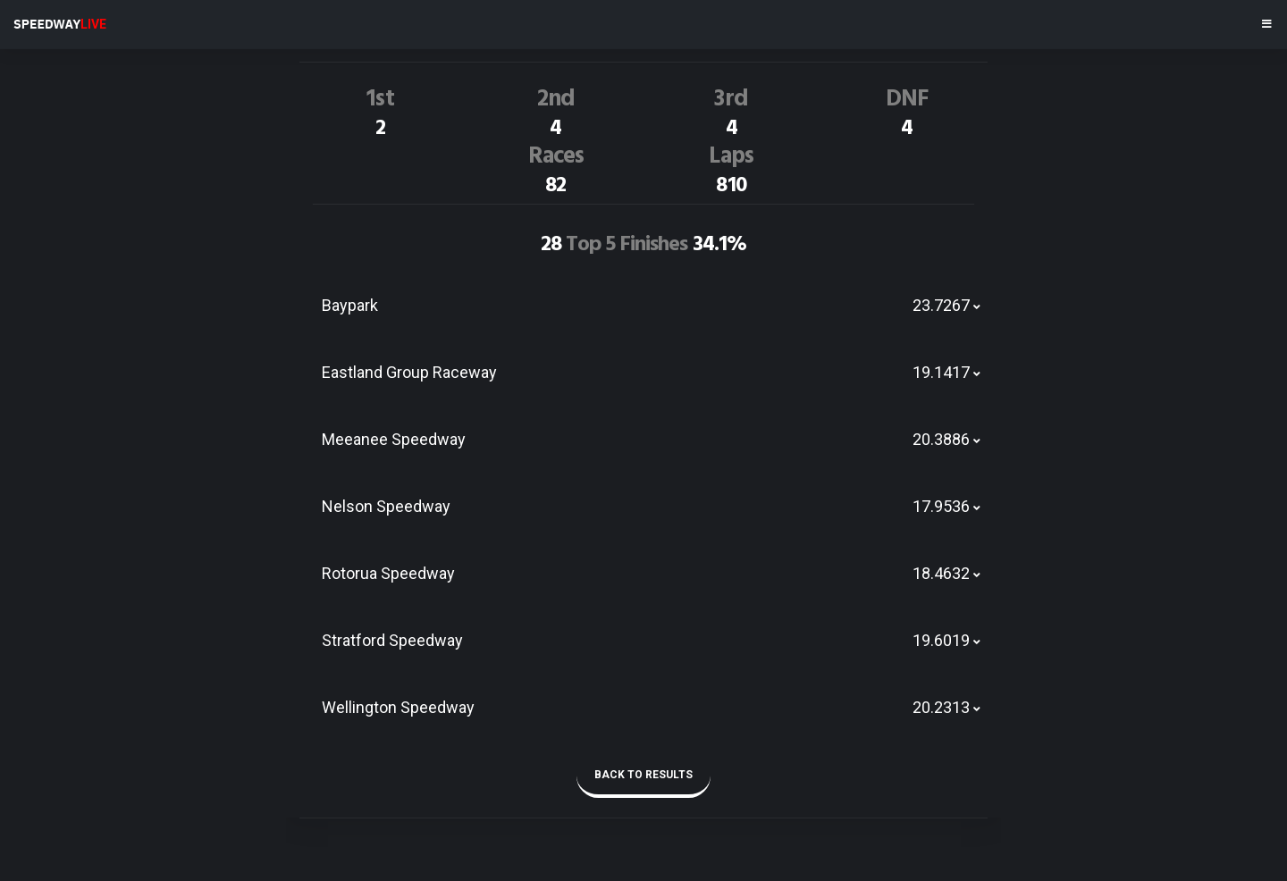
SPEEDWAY (59, 24)
